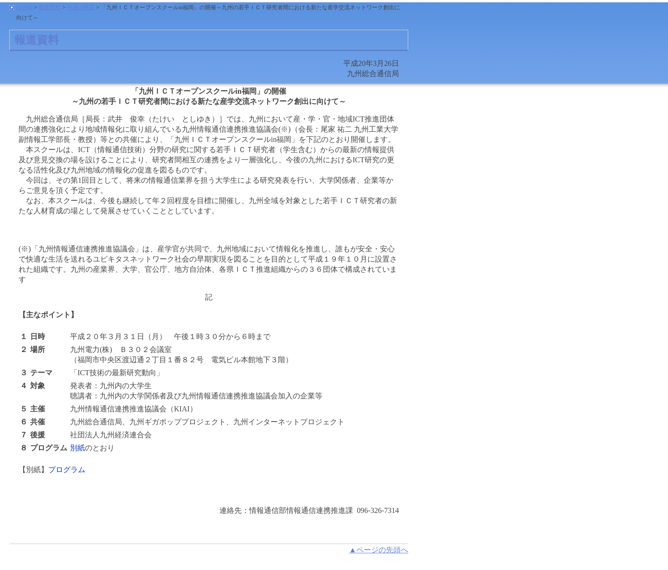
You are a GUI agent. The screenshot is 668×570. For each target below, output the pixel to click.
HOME (24, 7)
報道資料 (50, 7)
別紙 (77, 448)
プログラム (66, 470)
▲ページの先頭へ (378, 550)
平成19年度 (81, 7)
